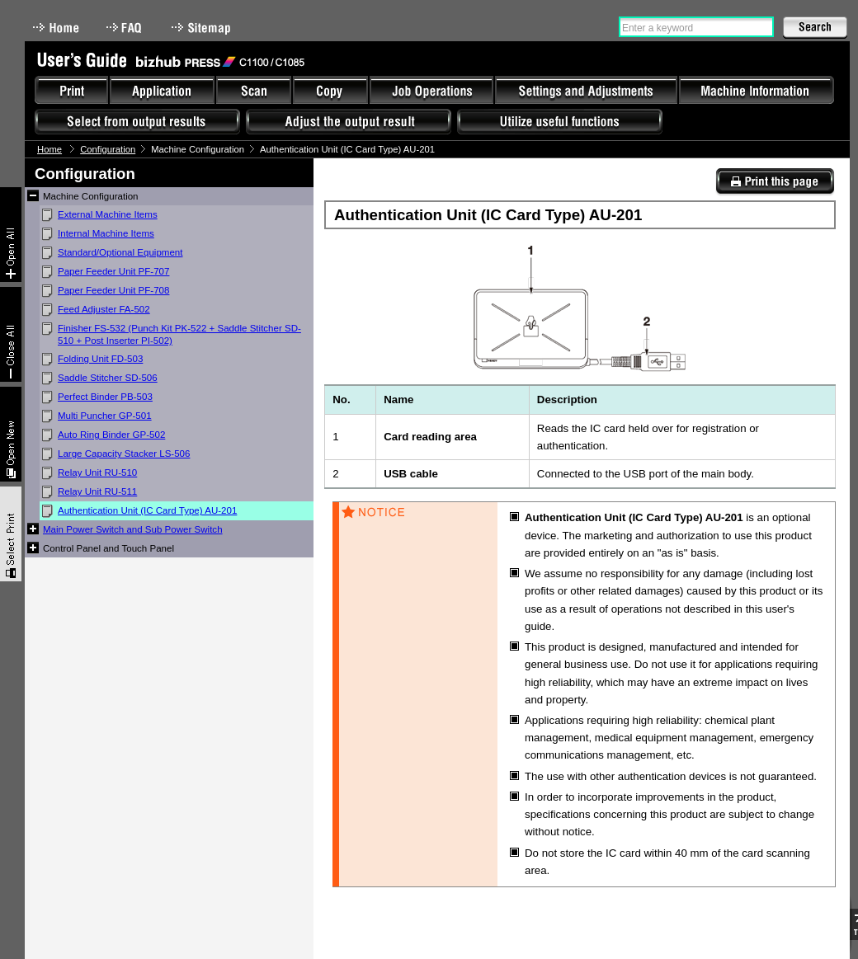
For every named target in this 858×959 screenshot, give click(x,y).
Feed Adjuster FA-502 (104, 309)
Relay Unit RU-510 (97, 472)
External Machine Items (108, 214)
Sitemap (203, 27)
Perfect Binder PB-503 (105, 397)
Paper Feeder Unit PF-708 (113, 290)
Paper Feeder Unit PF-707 (113, 271)
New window (10, 434)
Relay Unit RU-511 (97, 491)
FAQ (125, 27)
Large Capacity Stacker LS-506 (124, 453)
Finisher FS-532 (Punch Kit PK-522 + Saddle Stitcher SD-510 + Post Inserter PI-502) (179, 334)
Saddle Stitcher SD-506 (108, 378)
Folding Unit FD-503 (100, 359)
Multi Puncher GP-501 (105, 416)
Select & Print (10, 534)
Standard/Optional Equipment (120, 252)
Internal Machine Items (106, 233)
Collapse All (10, 334)
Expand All (10, 234)
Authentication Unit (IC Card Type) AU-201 (147, 510)
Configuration (107, 149)
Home (56, 27)
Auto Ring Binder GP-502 (111, 435)
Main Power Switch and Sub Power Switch (133, 529)
